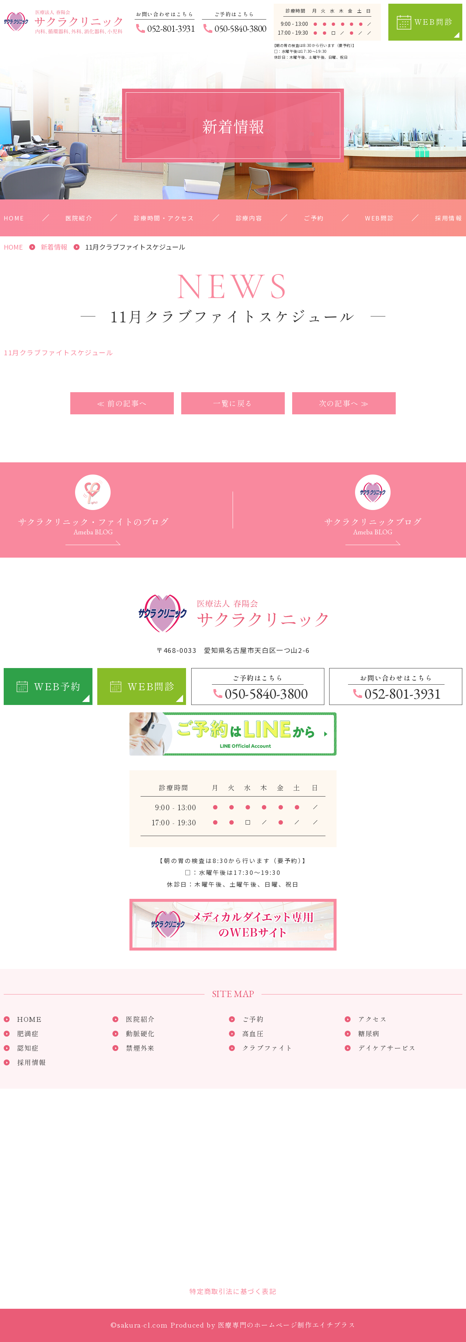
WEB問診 (379, 217)
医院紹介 (79, 217)
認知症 (28, 1047)
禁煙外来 (140, 1047)
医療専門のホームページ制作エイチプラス (286, 1324)
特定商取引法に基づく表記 (232, 1291)
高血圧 (253, 1033)
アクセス (372, 1019)
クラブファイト (267, 1047)
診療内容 (249, 217)
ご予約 (314, 217)
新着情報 (54, 246)
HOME (14, 217)
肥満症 (28, 1033)
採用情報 (448, 217)
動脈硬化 (140, 1033)
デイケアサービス (387, 1047)
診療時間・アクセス (164, 217)
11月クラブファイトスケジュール (59, 352)
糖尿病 (369, 1033)
